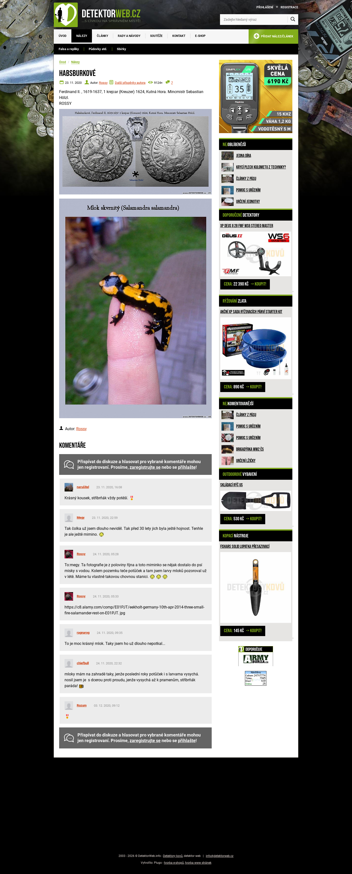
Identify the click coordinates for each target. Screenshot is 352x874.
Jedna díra (243, 155)
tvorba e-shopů (174, 862)
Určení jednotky (248, 201)
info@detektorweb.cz (219, 856)
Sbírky (121, 49)
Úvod (62, 36)
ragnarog (83, 632)
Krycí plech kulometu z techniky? (261, 167)
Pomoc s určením (248, 190)
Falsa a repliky (69, 49)
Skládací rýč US (231, 485)
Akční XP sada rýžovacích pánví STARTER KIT (251, 311)
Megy (81, 517)
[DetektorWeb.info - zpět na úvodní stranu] (100, 14)
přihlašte (187, 467)
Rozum (82, 705)
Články (102, 36)
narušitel (83, 487)
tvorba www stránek (198, 862)
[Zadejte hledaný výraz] (259, 19)
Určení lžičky (245, 460)
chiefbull (83, 663)
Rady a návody (129, 36)
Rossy (103, 83)
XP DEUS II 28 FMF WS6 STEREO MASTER (246, 225)
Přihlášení (264, 7)
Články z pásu (246, 178)
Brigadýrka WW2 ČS (250, 449)
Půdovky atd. (98, 49)
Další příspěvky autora (130, 83)
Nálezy (81, 36)
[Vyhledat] (292, 19)
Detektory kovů (173, 856)
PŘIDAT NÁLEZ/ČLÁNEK (273, 37)
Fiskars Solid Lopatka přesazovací (244, 546)
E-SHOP (200, 36)
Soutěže (156, 36)
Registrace (289, 7)
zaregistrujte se (145, 467)
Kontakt (178, 36)
